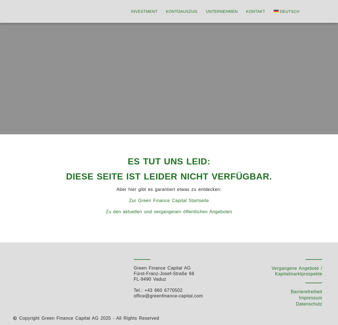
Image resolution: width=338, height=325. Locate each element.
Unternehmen (222, 11)
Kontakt (255, 11)
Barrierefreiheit (306, 291)
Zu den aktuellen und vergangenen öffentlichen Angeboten (169, 211)
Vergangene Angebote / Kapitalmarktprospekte (297, 271)
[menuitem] (288, 11)
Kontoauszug (181, 11)
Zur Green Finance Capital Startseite (169, 200)
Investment (144, 11)
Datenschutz (309, 304)
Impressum (310, 297)
